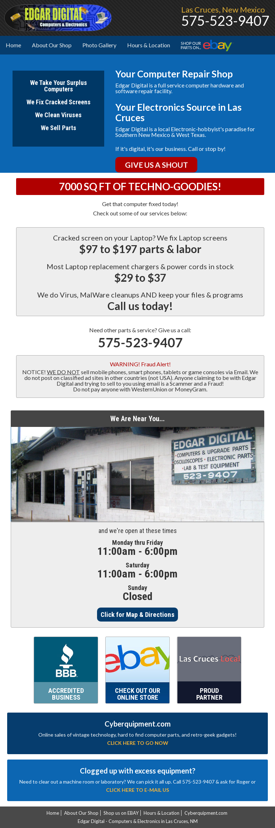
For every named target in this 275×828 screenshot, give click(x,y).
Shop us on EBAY (121, 813)
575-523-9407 (140, 342)
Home (13, 45)
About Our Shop (54, 44)
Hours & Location (148, 45)
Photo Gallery (99, 45)
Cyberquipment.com (205, 813)
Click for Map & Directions (137, 614)
